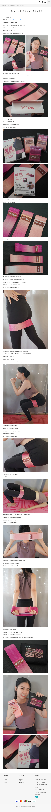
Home (2, 5)
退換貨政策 (21, 782)
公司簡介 (5, 781)
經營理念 (5, 779)
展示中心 (5, 782)
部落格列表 (6, 5)
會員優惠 (21, 779)
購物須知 (21, 781)
